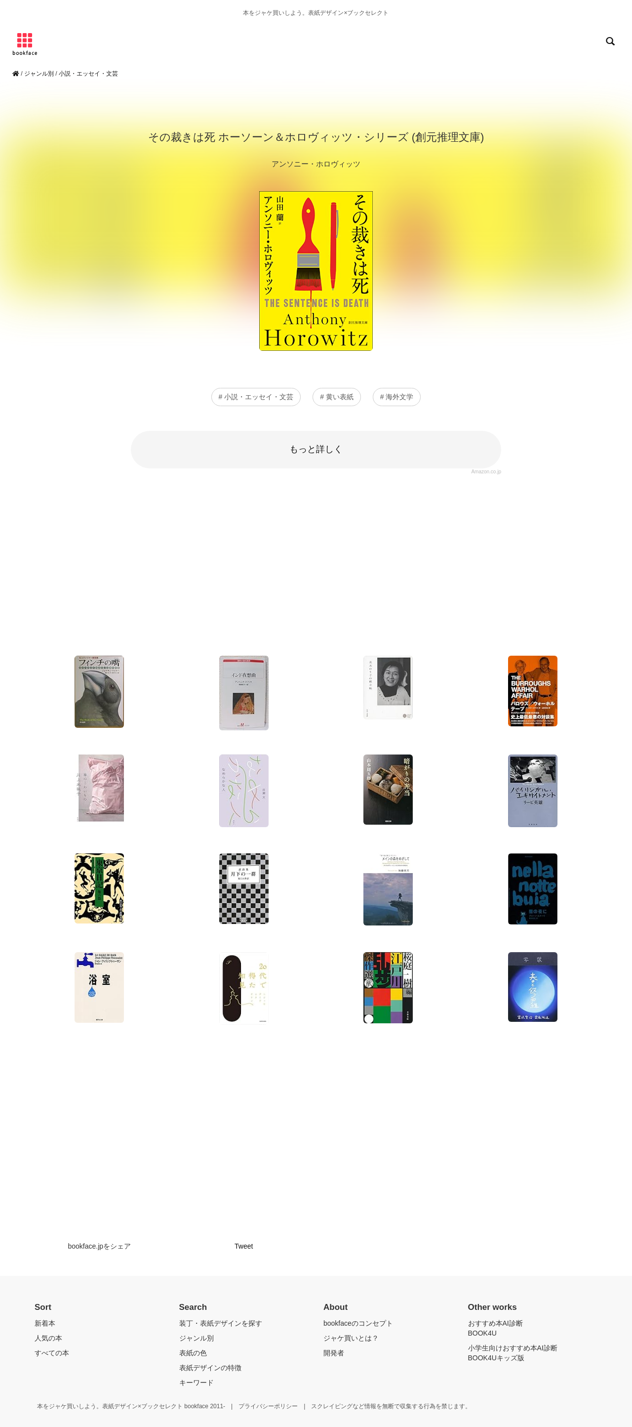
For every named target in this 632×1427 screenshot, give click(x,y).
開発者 (333, 1353)
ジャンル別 (39, 73)
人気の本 (48, 1338)
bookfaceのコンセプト (358, 1323)
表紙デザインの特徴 (210, 1368)
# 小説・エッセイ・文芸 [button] (256, 397)
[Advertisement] (316, 562)
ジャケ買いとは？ (351, 1338)
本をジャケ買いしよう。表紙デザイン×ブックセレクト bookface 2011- (131, 1406)
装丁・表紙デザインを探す (220, 1323)
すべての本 (52, 1353)
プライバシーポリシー (268, 1406)
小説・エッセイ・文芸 (88, 73)
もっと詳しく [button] (316, 449)
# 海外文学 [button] (397, 397)
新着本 (45, 1323)
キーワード (196, 1382)
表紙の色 (193, 1353)
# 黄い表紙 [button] (337, 397)
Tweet (244, 1246)
